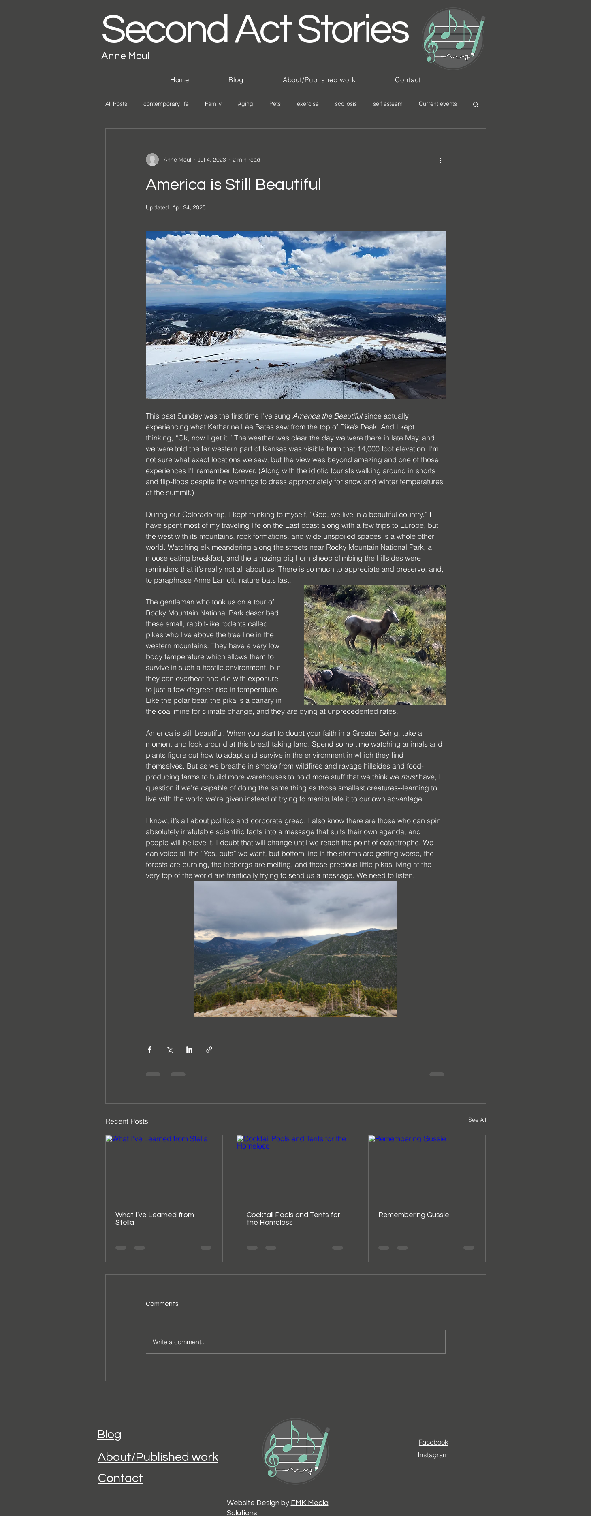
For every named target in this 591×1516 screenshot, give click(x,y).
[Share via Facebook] (150, 1049)
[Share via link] (209, 1049)
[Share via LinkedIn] (189, 1049)
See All (477, 1119)
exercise (308, 103)
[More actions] (441, 159)
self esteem (388, 103)
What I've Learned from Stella (154, 1218)
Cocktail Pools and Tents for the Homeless (293, 1218)
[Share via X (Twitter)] (169, 1049)
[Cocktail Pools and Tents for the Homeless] (295, 1168)
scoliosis (346, 103)
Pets (275, 103)
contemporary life (166, 103)
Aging (245, 103)
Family (213, 103)
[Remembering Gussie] (427, 1168)
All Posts (116, 103)
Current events (438, 103)
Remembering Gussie (413, 1215)
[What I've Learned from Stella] (164, 1168)
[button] (476, 104)
